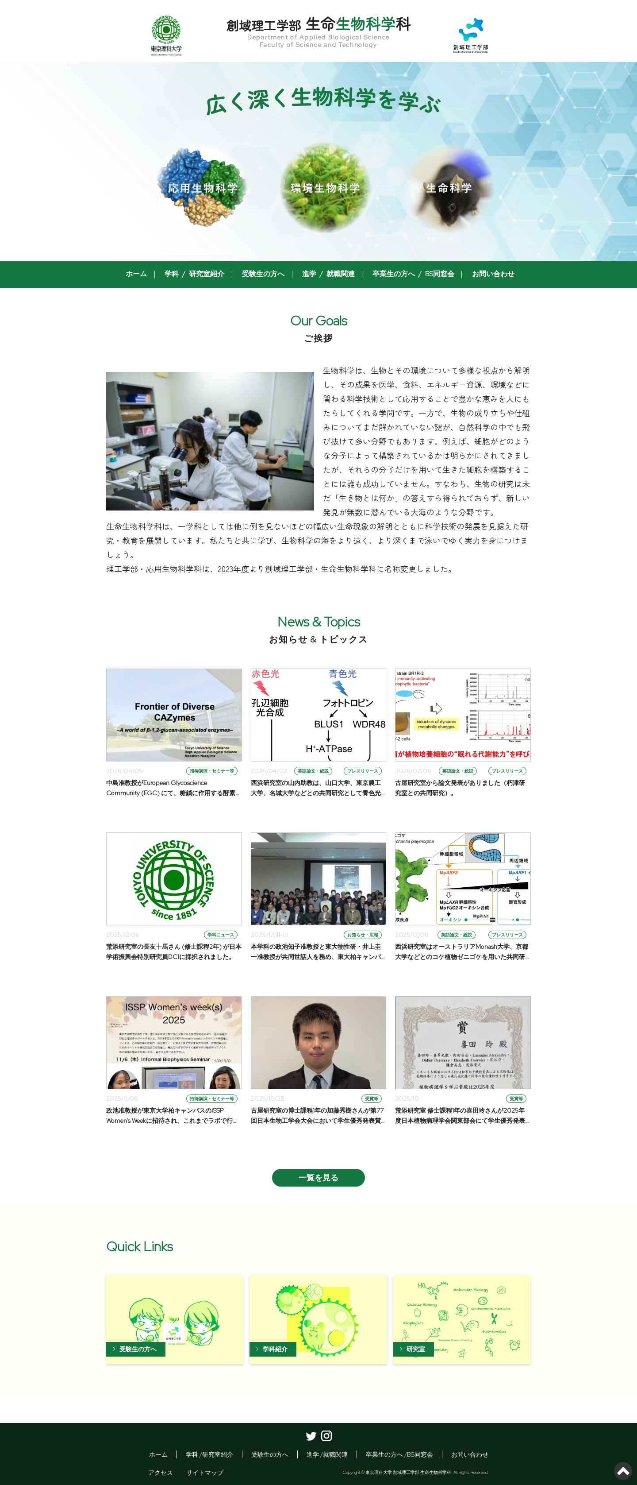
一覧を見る (318, 1177)
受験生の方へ (264, 274)
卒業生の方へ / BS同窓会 (408, 274)
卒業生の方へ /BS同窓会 (399, 1454)
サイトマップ (204, 1473)
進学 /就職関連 (327, 1454)
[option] (318, 161)
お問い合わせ (485, 274)
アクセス (160, 1473)
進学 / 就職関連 (327, 274)
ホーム (142, 274)
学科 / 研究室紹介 (198, 274)
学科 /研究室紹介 (209, 1454)
